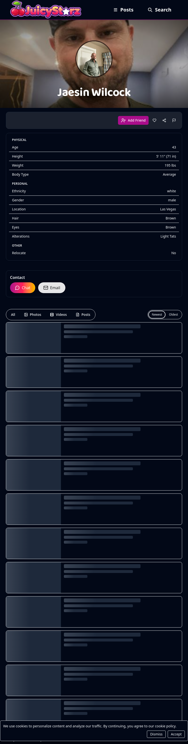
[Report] (174, 120)
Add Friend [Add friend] (133, 120)
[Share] (164, 120)
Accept (176, 734)
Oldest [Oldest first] (173, 314)
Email (51, 287)
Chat (22, 287)
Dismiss (156, 734)
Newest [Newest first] (157, 314)
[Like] (154, 120)
